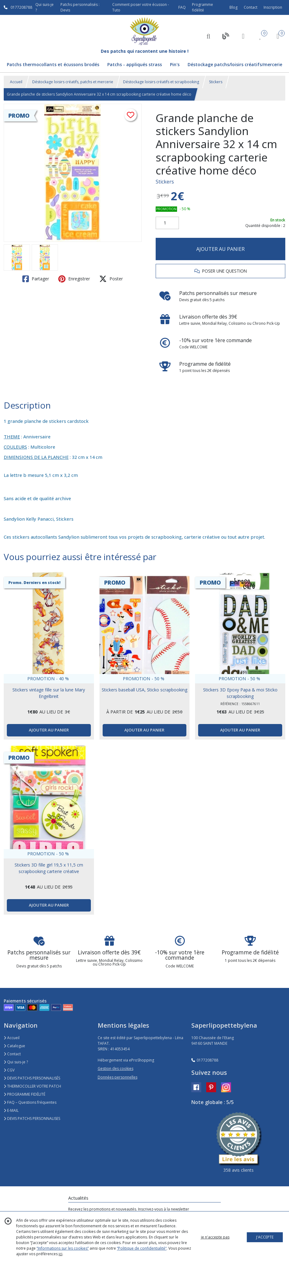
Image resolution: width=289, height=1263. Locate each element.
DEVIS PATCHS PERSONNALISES (32, 1118)
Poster (111, 279)
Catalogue (14, 1045)
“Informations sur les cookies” (63, 1248)
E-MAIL (11, 1110)
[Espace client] (243, 35)
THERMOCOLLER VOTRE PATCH (32, 1086)
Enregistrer (74, 279)
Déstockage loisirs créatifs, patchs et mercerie (72, 81)
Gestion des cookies (115, 1068)
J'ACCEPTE (264, 1237)
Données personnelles (117, 1077)
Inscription (273, 7)
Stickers (215, 81)
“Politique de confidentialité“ (142, 1248)
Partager (35, 279)
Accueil (16, 81)
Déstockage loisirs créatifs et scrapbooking (161, 81)
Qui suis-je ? (16, 1062)
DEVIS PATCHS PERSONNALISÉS (32, 1078)
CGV (9, 1070)
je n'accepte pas (215, 1237)
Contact (250, 7)
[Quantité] (167, 223)
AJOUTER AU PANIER (220, 249)
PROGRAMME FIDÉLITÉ (24, 1094)
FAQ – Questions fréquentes (30, 1102)
